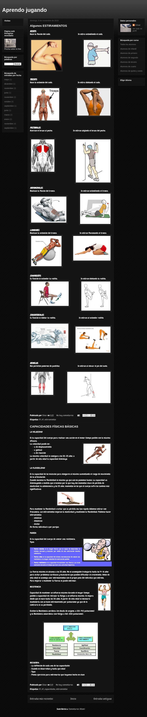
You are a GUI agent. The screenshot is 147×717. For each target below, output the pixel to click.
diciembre (8, 84)
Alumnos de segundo (129, 58)
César (138, 25)
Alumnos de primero (128, 53)
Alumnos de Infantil (128, 49)
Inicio (73, 698)
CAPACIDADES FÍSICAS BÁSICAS (54, 426)
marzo (7, 115)
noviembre (8, 88)
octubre (7, 102)
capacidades (50, 689)
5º (40, 419)
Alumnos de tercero (128, 62)
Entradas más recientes (41, 698)
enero (6, 119)
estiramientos (50, 419)
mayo (6, 79)
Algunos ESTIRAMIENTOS (48, 25)
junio (6, 93)
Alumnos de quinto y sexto (131, 71)
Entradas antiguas (103, 698)
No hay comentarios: (65, 415)
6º (43, 419)
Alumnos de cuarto (128, 66)
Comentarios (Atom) (77, 709)
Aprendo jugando (24, 10)
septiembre (9, 106)
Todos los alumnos (128, 44)
